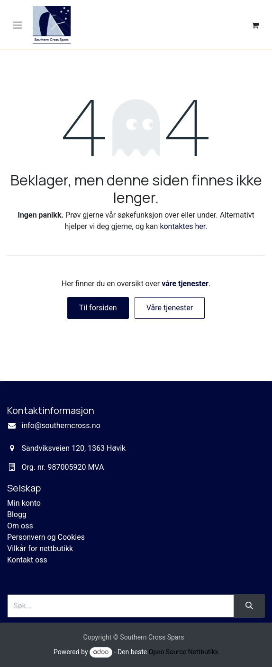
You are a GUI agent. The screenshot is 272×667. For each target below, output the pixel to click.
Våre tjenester (169, 307)
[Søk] (249, 606)
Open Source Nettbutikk (183, 652)
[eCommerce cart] (255, 25)
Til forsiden (98, 307)
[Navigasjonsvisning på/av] (17, 24)
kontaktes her (182, 226)
